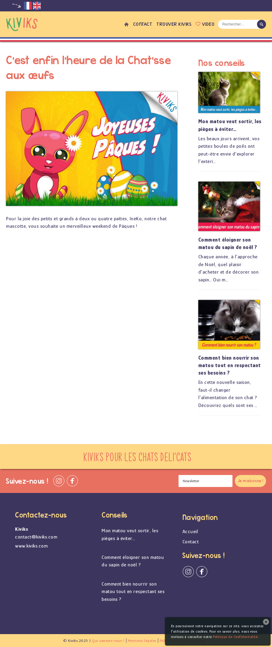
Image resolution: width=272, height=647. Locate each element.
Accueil (126, 24)
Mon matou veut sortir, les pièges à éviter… (230, 125)
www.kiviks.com (31, 546)
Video (205, 24)
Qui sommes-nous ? (108, 640)
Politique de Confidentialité (235, 637)
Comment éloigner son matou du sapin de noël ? (227, 243)
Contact (142, 24)
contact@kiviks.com (36, 537)
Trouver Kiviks (173, 24)
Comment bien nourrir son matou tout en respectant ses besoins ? (229, 365)
